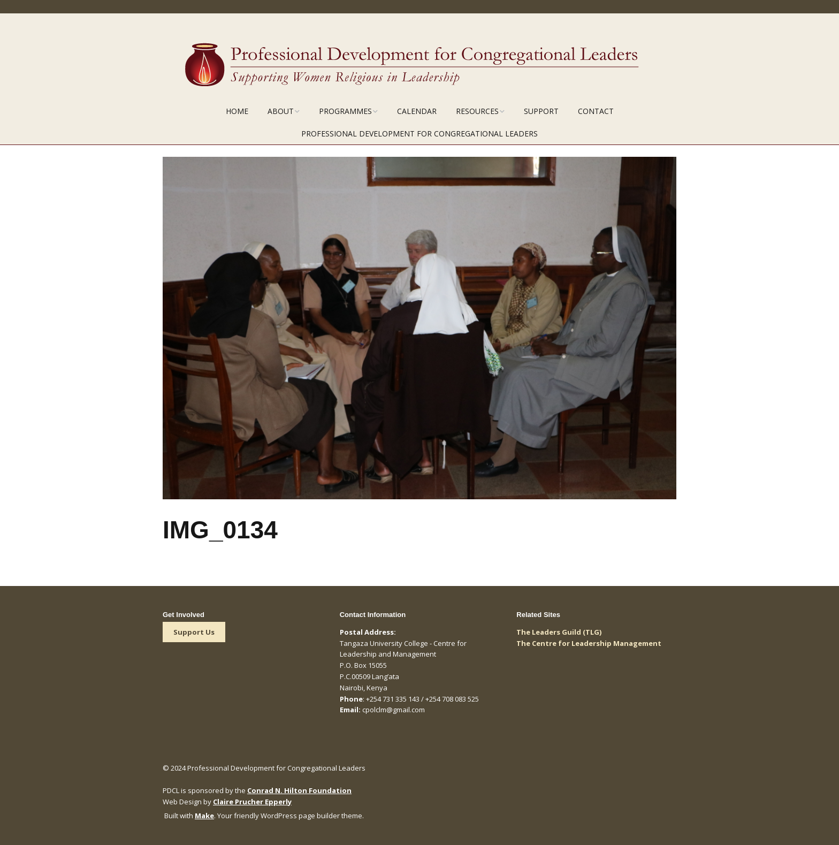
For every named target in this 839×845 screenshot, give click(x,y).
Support (541, 111)
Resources (477, 111)
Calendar (417, 111)
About (281, 111)
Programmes (345, 111)
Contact (596, 111)
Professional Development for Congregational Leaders (419, 133)
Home (237, 111)
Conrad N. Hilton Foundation (299, 790)
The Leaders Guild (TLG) (558, 632)
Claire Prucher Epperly (252, 801)
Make (204, 815)
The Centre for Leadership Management (588, 643)
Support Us (194, 632)
